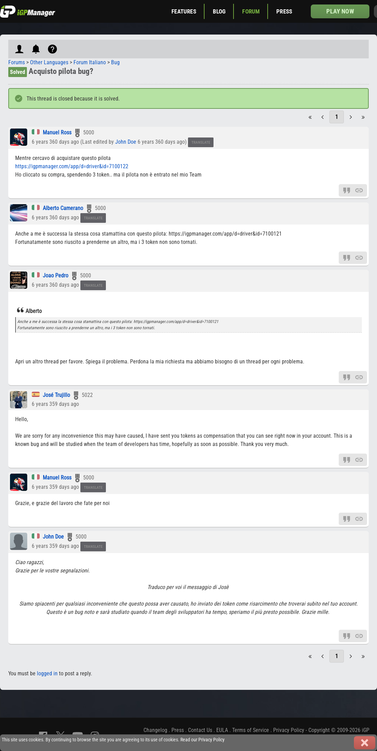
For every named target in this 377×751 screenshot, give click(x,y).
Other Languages (49, 62)
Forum (251, 11)
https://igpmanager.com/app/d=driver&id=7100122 (71, 166)
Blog (219, 11)
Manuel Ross (57, 132)
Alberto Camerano (63, 208)
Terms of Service (250, 730)
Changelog (155, 730)
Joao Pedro (55, 275)
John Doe (125, 142)
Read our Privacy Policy (202, 740)
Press (284, 11)
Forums (16, 62)
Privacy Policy (288, 730)
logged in (47, 673)
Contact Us (200, 730)
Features (183, 11)
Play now (340, 11)
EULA (222, 730)
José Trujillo (56, 395)
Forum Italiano (89, 62)
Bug (115, 62)
